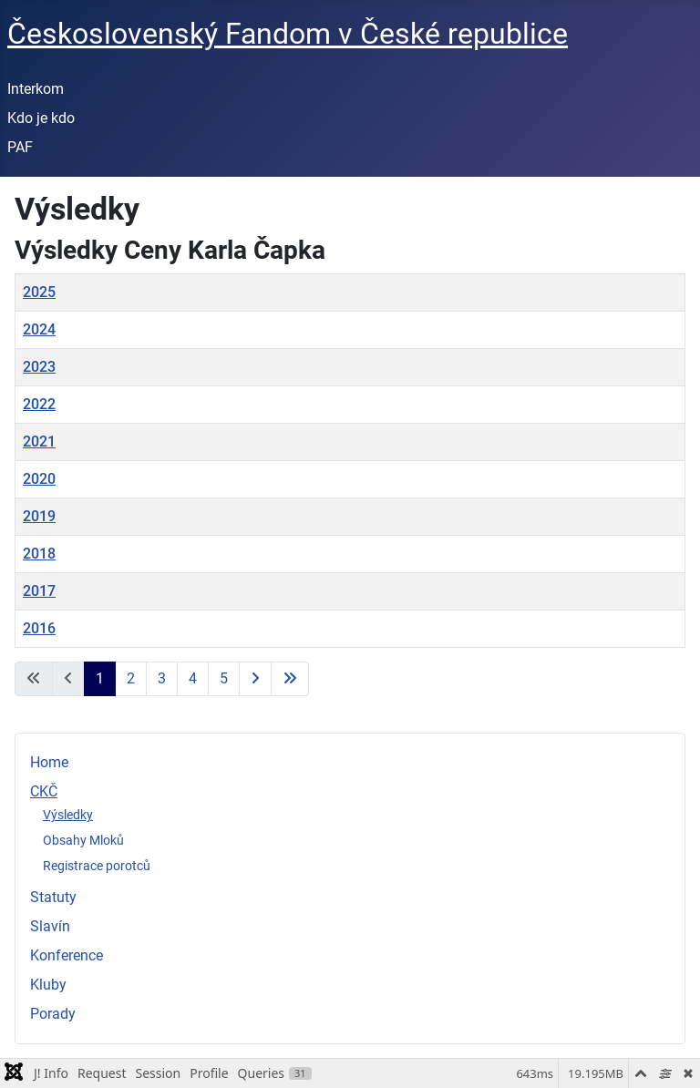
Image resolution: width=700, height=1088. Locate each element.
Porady (53, 1013)
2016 (39, 628)
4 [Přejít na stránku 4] (193, 678)
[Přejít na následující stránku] (255, 679)
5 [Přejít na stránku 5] (224, 678)
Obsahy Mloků (83, 840)
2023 (39, 366)
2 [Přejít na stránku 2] (131, 678)
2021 (39, 441)
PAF (20, 147)
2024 (39, 329)
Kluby (48, 984)
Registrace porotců (96, 865)
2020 (39, 479)
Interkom (35, 89)
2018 (39, 553)
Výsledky (68, 814)
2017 (39, 591)
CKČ (43, 791)
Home (49, 762)
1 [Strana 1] (100, 678)
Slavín (50, 926)
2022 (39, 404)
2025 (39, 292)
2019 (39, 516)
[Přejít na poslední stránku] (290, 679)
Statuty (53, 897)
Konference (66, 955)
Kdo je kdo (41, 118)
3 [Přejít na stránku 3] (162, 678)
